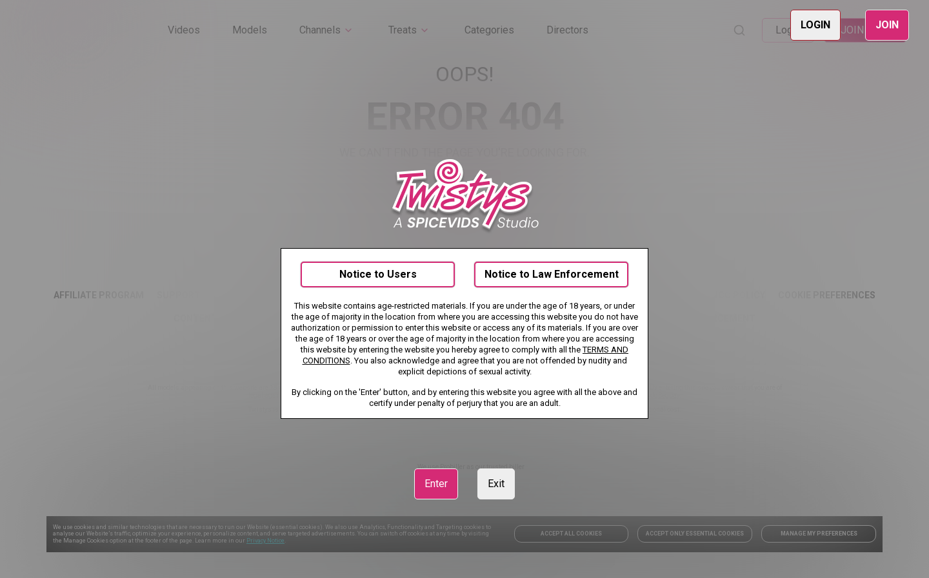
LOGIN (815, 25)
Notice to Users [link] (378, 274)
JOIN (887, 25)
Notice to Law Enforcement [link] (551, 274)
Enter (436, 483)
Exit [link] (496, 483)
